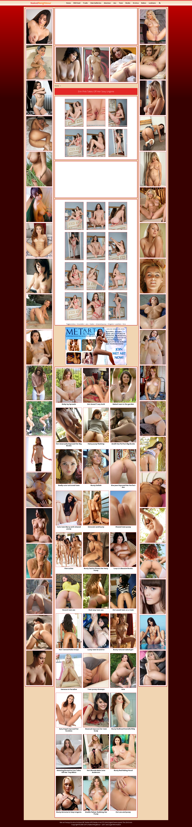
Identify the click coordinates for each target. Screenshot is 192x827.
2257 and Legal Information (111, 825)
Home (68, 3)
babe (92, 324)
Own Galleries (95, 3)
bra (124, 324)
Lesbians (152, 3)
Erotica (136, 3)
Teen (121, 3)
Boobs (128, 3)
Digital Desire (113, 822)
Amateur (107, 3)
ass (87, 324)
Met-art (62, 822)
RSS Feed (76, 3)
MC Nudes (86, 822)
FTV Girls (105, 822)
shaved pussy (101, 324)
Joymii (120, 822)
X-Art (100, 822)
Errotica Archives (76, 822)
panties (118, 324)
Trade (85, 3)
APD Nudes (94, 822)
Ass (115, 3)
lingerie (111, 324)
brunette (80, 324)
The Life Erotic (127, 822)
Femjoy (67, 822)
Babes (143, 3)
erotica (72, 324)
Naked (40, 3)
